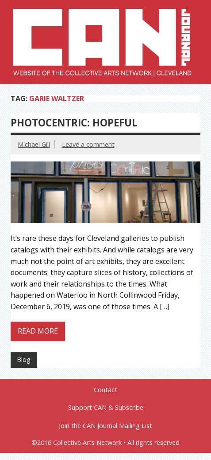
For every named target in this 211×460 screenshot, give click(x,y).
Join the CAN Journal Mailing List (105, 426)
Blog (24, 359)
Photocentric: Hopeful (74, 123)
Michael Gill (34, 144)
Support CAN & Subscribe (105, 408)
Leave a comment (88, 144)
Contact (105, 390)
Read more (38, 331)
